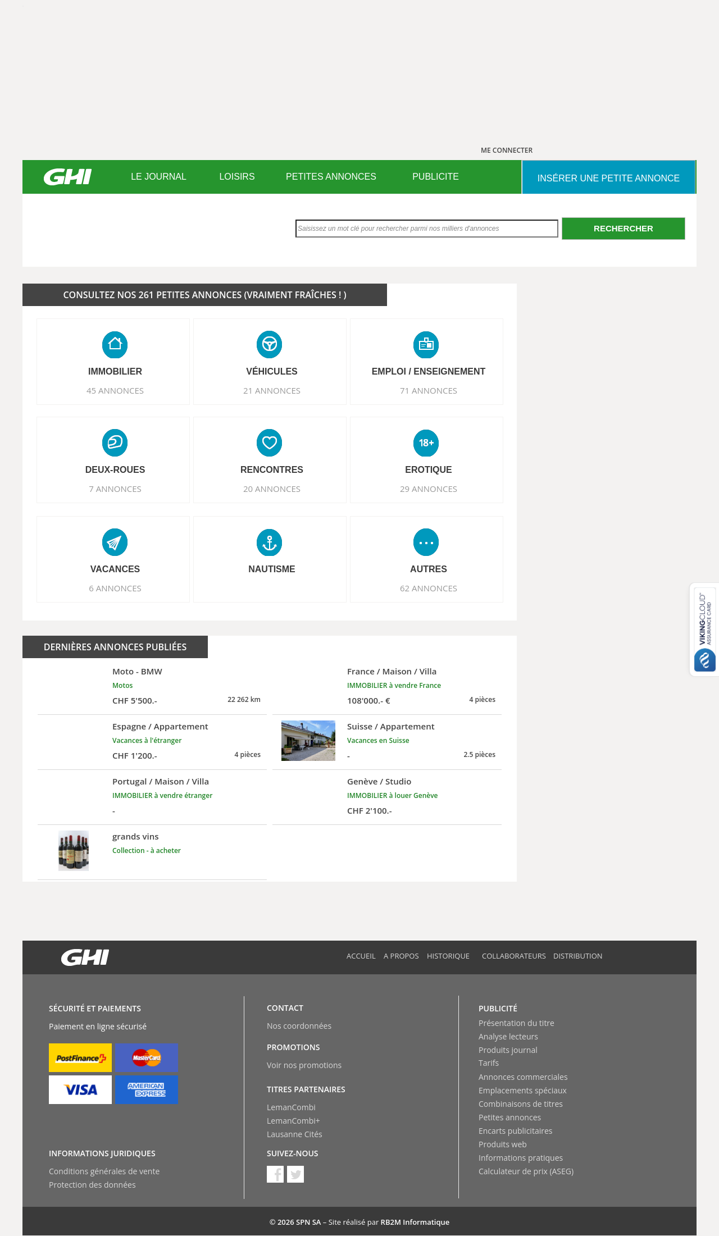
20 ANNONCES (272, 488)
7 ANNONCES (115, 488)
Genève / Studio (379, 781)
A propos (401, 956)
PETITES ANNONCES (331, 176)
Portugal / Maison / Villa (160, 781)
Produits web (503, 1144)
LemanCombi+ (293, 1120)
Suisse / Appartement (391, 726)
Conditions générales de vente (104, 1171)
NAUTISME (271, 569)
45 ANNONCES (115, 390)
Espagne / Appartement (160, 726)
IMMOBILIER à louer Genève (392, 795)
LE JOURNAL (158, 176)
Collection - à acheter (146, 850)
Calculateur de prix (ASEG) (526, 1171)
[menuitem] (159, 177)
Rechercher (623, 228)
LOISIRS (236, 176)
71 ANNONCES (428, 390)
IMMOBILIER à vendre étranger (162, 795)
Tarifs (489, 1062)
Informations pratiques (521, 1157)
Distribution (578, 956)
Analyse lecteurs (508, 1036)
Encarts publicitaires (515, 1130)
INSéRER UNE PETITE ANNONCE (609, 178)
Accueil (361, 956)
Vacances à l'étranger (146, 740)
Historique (448, 956)
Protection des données (92, 1184)
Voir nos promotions (304, 1065)
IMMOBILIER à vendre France (394, 685)
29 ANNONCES (428, 488)
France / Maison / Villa (391, 671)
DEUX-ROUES (115, 470)
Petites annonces (510, 1117)
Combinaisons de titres (521, 1103)
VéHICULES (272, 371)
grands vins (135, 836)
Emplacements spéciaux (523, 1090)
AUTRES (428, 569)
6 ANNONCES (115, 588)
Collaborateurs (514, 956)
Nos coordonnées (299, 1025)
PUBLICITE (435, 176)
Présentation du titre (516, 1023)
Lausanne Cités (294, 1134)
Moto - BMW (137, 671)
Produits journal (508, 1050)
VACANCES (115, 569)
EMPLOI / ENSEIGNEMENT (429, 371)
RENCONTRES (271, 470)
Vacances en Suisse (378, 740)
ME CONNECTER (507, 150)
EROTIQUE (428, 470)
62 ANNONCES (428, 588)
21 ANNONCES (272, 390)
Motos (122, 685)
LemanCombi (291, 1107)
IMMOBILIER (115, 371)
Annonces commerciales (523, 1076)
